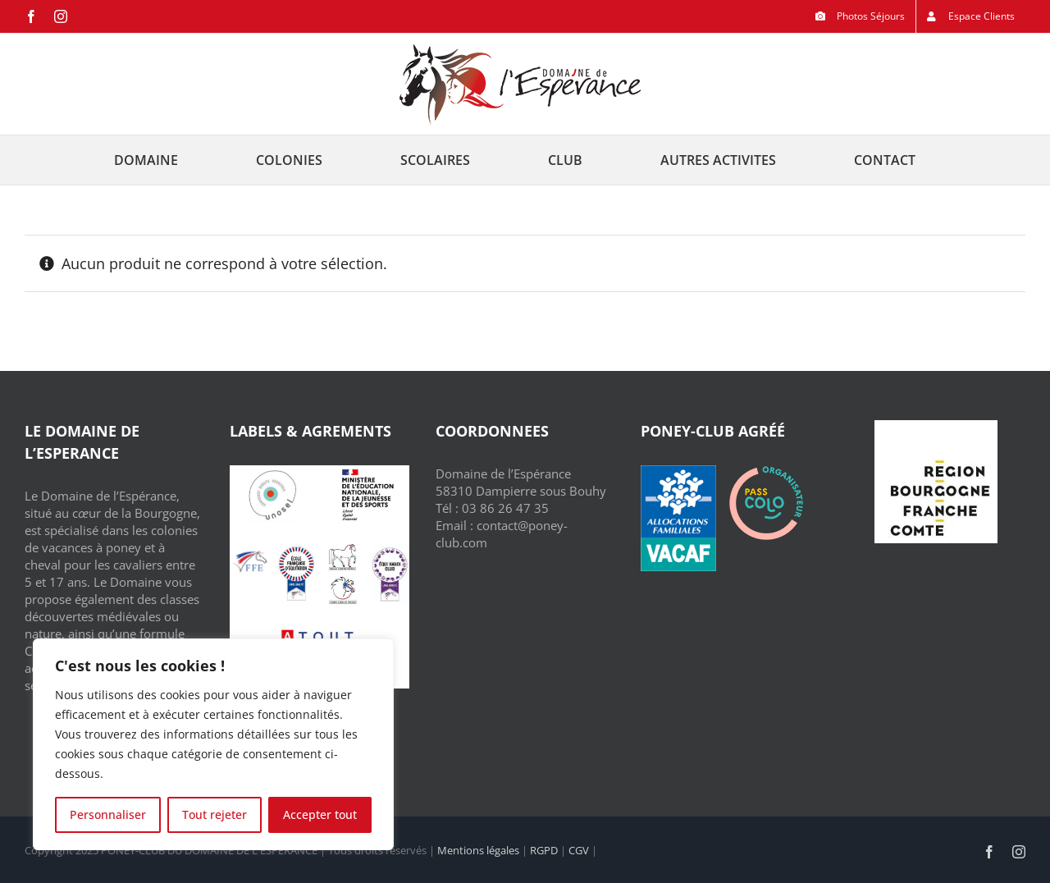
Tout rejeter (214, 814)
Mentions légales (478, 850)
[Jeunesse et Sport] (366, 471)
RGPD (544, 850)
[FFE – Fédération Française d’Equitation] (249, 547)
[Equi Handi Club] (389, 547)
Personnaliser (108, 814)
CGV (578, 850)
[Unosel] (273, 471)
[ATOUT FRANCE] (319, 629)
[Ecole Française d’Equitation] (296, 547)
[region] (213, 744)
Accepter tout (320, 814)
